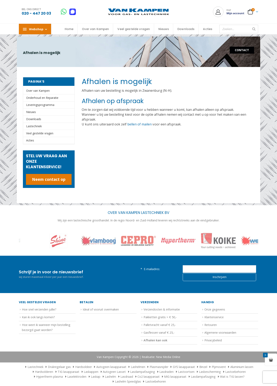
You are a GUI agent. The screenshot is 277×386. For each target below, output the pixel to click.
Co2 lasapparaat (148, 376)
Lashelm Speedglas (128, 381)
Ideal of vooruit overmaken (101, 309)
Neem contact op (48, 179)
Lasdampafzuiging (142, 372)
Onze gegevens (214, 309)
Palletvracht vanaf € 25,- (160, 325)
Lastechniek (34, 126)
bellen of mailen (139, 124)
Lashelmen (138, 367)
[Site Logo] (138, 12)
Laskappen (91, 372)
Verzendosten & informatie (162, 309)
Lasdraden (166, 372)
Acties (207, 29)
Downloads (185, 29)
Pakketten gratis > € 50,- (160, 317)
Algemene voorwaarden (220, 332)
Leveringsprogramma (40, 105)
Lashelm (110, 376)
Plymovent (219, 367)
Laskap (95, 376)
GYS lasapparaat (184, 367)
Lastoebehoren (235, 372)
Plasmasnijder (159, 367)
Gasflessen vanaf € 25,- (159, 332)
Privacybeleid (213, 340)
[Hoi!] (228, 11)
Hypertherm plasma (49, 376)
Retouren (210, 325)
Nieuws (163, 29)
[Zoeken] (254, 29)
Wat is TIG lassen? (232, 376)
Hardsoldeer (83, 367)
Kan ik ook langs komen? (38, 317)
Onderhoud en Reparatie (42, 98)
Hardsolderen (44, 372)
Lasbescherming (210, 372)
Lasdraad (126, 376)
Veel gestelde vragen (133, 29)
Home (69, 29)
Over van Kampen (95, 29)
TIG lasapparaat (68, 372)
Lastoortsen (186, 372)
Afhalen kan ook (155, 340)
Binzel (203, 367)
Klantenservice (214, 317)
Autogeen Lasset (114, 372)
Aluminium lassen (241, 367)
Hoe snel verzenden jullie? (39, 309)
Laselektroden (76, 376)
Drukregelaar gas (59, 367)
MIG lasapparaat (175, 376)
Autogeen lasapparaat (111, 367)
